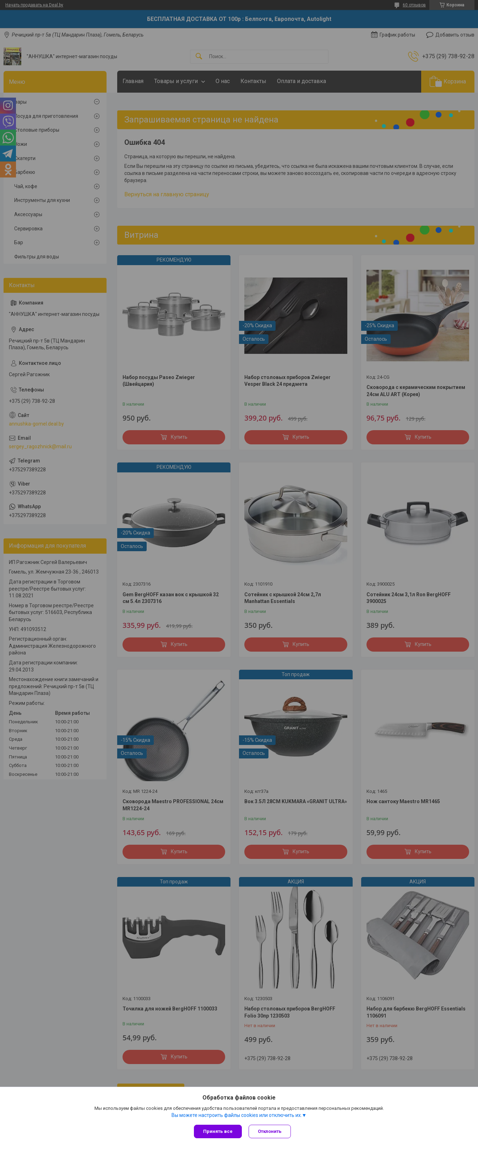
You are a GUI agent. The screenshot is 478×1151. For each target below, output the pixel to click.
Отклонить (270, 1131)
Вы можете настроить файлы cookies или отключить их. (237, 1115)
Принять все (218, 1131)
